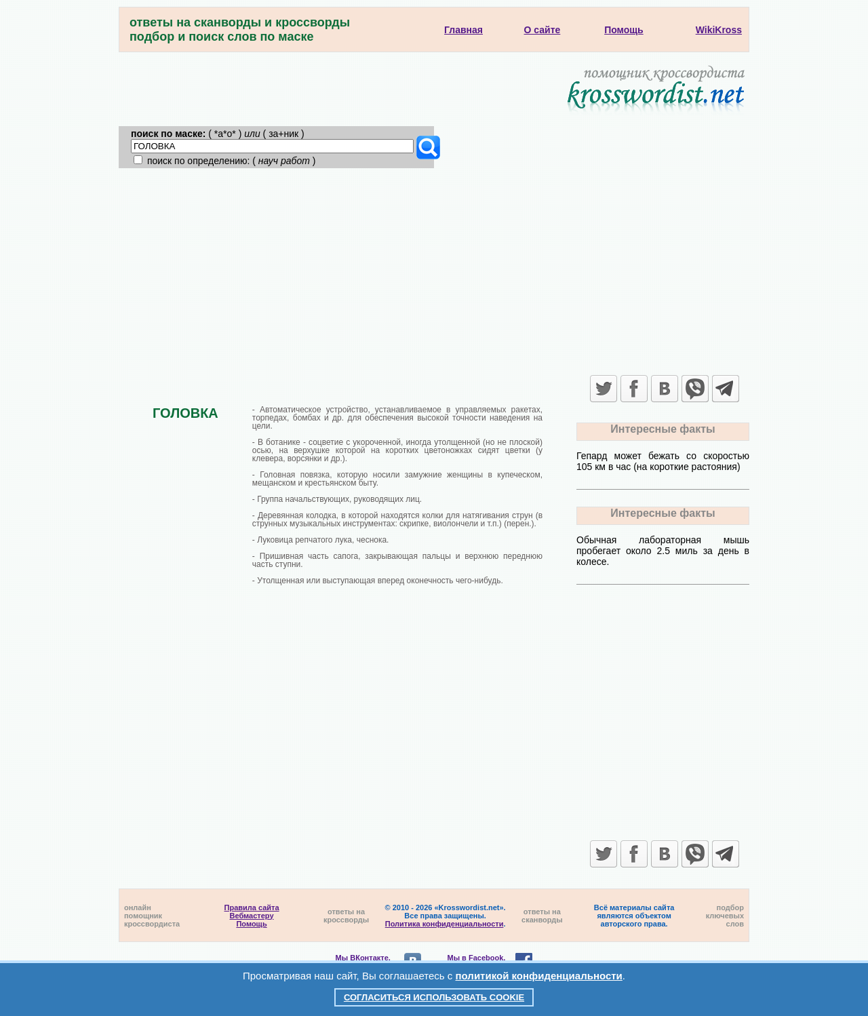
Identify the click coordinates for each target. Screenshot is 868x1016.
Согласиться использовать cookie (434, 997)
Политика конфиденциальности (444, 924)
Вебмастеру (252, 916)
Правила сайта (251, 907)
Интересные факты (662, 429)
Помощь (251, 924)
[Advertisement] (434, 270)
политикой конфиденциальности (539, 975)
